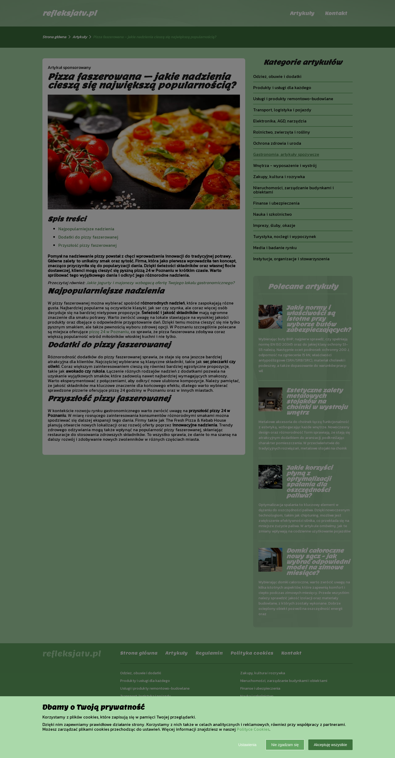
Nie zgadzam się (285, 745)
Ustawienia (247, 745)
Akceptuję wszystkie (330, 745)
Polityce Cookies (253, 729)
